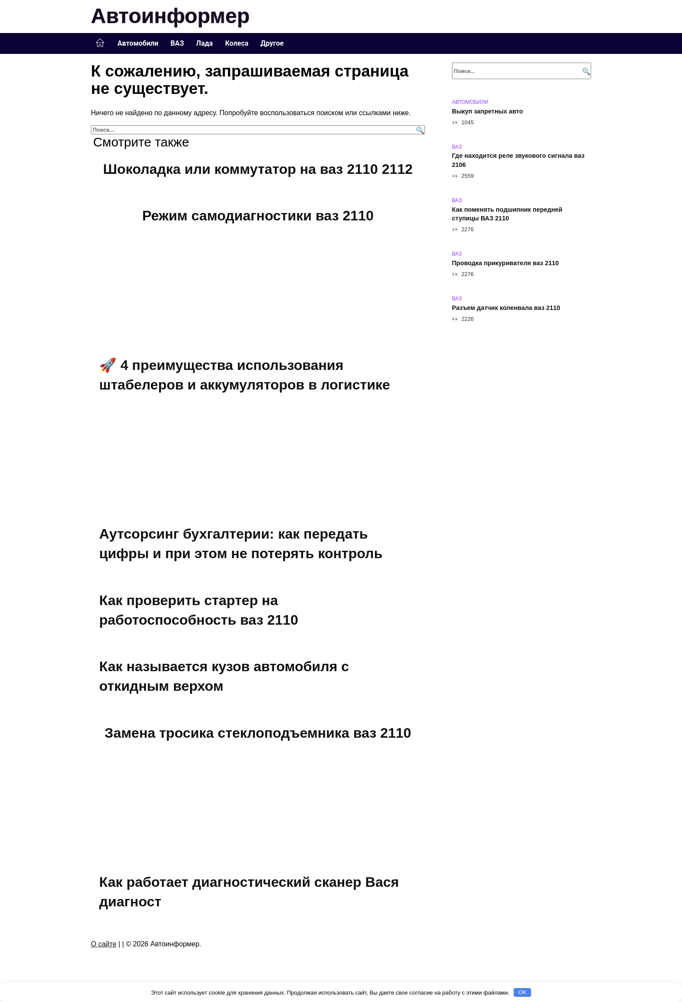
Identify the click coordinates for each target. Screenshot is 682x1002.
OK (522, 992)
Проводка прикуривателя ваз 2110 (505, 263)
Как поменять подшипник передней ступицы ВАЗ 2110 (507, 214)
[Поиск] (419, 129)
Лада (204, 43)
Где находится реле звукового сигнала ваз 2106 (518, 160)
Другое (272, 43)
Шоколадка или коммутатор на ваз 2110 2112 (258, 169)
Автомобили (137, 43)
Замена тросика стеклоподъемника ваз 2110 (258, 733)
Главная (100, 43)
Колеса (236, 43)
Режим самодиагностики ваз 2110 (258, 216)
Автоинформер (170, 15)
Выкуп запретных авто (487, 111)
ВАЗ (177, 43)
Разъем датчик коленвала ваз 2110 (506, 307)
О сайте (104, 944)
